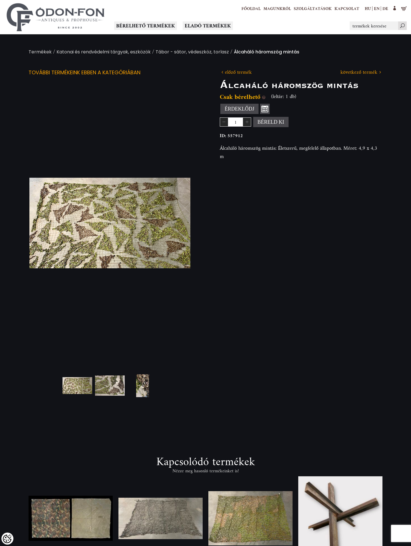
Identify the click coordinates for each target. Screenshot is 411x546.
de (385, 8)
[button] (277, 8)
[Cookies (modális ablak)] (7, 539)
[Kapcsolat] (346, 8)
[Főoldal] (251, 8)
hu (368, 8)
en (377, 8)
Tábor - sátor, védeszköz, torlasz (192, 52)
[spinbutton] (235, 122)
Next (177, 223)
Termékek (40, 52)
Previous (43, 223)
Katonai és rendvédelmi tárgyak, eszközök (104, 52)
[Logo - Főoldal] (55, 17)
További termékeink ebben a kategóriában (84, 73)
